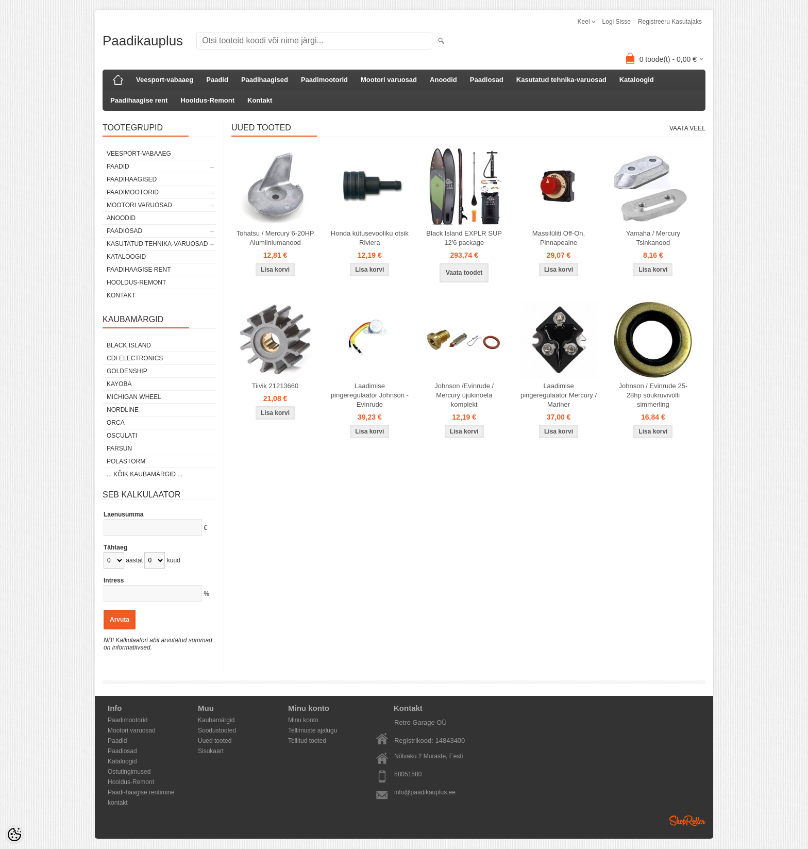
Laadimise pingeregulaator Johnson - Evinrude (370, 395)
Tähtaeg (115, 547)
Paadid (217, 80)
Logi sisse (616, 21)
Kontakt (259, 100)
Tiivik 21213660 (275, 386)
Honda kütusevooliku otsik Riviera (370, 237)
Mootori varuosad (389, 80)
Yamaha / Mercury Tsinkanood (653, 237)
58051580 (408, 774)
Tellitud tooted (307, 740)
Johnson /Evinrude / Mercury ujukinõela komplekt (464, 395)
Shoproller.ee (687, 820)
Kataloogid (636, 80)
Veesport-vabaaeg (164, 80)
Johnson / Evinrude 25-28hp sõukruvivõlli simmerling (653, 395)
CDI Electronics (135, 358)
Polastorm (126, 461)
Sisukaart (211, 751)
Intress (114, 580)
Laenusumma (123, 514)
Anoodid (443, 80)
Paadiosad (486, 80)
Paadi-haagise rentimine (141, 792)
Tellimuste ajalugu (312, 730)
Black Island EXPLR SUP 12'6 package (464, 237)
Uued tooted (214, 740)
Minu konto (303, 720)
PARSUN (119, 448)
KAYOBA (119, 384)
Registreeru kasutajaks (670, 21)
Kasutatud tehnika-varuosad (561, 80)
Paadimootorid (324, 80)
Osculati (122, 435)
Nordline (123, 409)
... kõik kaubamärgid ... (144, 474)
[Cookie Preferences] (14, 834)
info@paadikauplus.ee (425, 792)
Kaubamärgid (216, 720)
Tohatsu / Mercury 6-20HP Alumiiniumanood (275, 237)
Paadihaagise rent (138, 100)
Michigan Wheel (134, 397)
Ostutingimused (129, 771)
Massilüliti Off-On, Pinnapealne (558, 237)
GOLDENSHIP (127, 371)
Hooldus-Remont (207, 100)
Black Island (129, 345)
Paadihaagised (264, 80)
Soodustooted (217, 730)
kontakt (118, 802)
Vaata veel (687, 128)
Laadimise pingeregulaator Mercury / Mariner (558, 395)
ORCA (116, 422)
